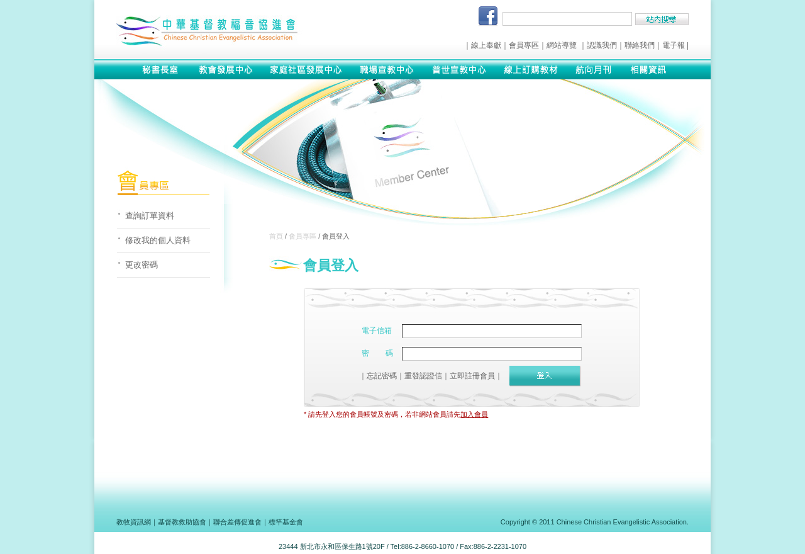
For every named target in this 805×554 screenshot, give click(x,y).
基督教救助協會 (182, 522)
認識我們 (602, 45)
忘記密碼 (382, 375)
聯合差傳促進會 (237, 522)
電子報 (673, 45)
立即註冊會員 (472, 375)
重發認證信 (423, 375)
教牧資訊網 (133, 522)
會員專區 (524, 45)
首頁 (276, 236)
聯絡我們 (640, 45)
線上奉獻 (486, 45)
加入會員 (474, 414)
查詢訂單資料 (149, 215)
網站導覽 (562, 45)
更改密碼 (141, 264)
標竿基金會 (286, 522)
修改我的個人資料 (158, 240)
